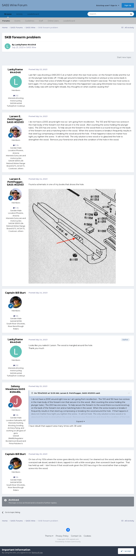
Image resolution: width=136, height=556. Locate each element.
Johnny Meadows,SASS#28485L (15, 389)
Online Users (53, 21)
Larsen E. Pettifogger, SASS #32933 (15, 119)
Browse (8, 15)
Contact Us (76, 536)
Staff (41, 21)
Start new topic (124, 57)
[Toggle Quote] (32, 393)
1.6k (15, 415)
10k (15, 316)
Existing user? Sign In (107, 5)
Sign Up (127, 5)
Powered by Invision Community (68, 542)
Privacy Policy (62, 536)
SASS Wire (31, 47)
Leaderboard (69, 21)
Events (17, 21)
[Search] (102, 14)
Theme (49, 536)
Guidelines (29, 21)
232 (15, 95)
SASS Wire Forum (14, 5)
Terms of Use (37, 553)
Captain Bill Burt (15, 292)
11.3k (16, 145)
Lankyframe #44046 (25, 44)
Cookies (87, 536)
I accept (126, 551)
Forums (6, 21)
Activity (19, 14)
